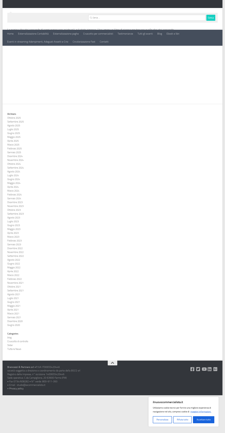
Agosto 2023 (13, 255)
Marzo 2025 (13, 182)
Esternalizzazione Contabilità (33, 33)
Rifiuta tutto (182, 419)
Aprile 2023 (13, 270)
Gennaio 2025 (14, 190)
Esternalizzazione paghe (66, 33)
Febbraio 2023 (14, 278)
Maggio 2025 (13, 174)
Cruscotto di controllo (17, 379)
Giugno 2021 (13, 339)
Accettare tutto (204, 419)
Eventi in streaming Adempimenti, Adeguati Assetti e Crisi (37, 41)
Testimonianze (125, 33)
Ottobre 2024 (14, 201)
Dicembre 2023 (15, 240)
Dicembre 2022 (15, 286)
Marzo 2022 (13, 312)
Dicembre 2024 (15, 194)
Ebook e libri (173, 33)
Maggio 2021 (13, 343)
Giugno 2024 (13, 217)
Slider (10, 383)
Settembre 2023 (15, 251)
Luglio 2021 (13, 336)
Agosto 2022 (13, 297)
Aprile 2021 (13, 347)
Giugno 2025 (13, 170)
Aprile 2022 (13, 309)
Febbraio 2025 (14, 186)
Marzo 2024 (13, 228)
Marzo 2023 (13, 274)
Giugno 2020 (13, 362)
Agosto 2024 (13, 209)
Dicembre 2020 (15, 359)
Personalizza (162, 419)
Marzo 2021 (13, 351)
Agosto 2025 (13, 163)
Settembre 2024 (15, 205)
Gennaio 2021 (14, 355)
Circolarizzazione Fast (84, 41)
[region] (184, 412)
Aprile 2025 (13, 178)
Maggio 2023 (13, 266)
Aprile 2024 (13, 224)
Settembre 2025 (15, 159)
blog (9, 375)
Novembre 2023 (15, 243)
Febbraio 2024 (14, 232)
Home (10, 33)
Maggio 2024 (13, 220)
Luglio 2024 (13, 213)
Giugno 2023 (13, 263)
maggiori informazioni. (200, 411)
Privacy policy (16, 426)
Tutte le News (14, 386)
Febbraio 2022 (14, 316)
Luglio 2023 (13, 259)
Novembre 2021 (15, 320)
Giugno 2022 (13, 301)
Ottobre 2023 (14, 247)
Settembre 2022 (15, 293)
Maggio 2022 (13, 305)
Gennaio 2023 (14, 282)
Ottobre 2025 (14, 155)
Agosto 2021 (13, 332)
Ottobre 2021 (14, 324)
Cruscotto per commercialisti (98, 33)
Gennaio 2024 (14, 236)
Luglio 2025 (13, 167)
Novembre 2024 (15, 197)
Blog (159, 33)
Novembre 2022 (15, 289)
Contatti (104, 41)
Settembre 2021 (15, 328)
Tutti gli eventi (145, 33)
